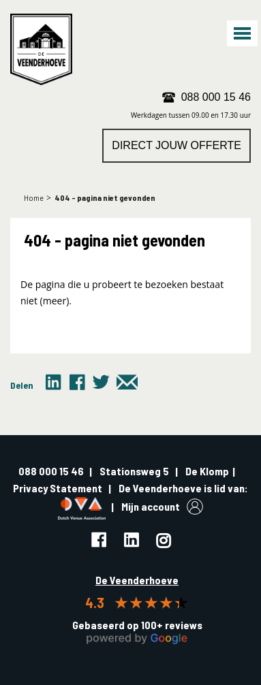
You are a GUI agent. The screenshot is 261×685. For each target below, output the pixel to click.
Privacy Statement (57, 487)
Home (34, 197)
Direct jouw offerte (176, 145)
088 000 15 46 (216, 97)
